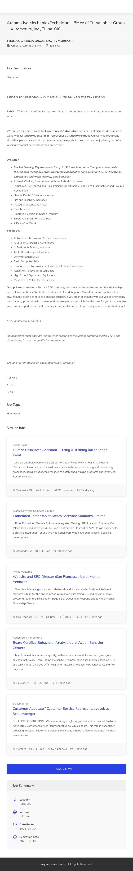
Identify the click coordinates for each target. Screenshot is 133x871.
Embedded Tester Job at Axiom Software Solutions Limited (59, 516)
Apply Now (66, 769)
